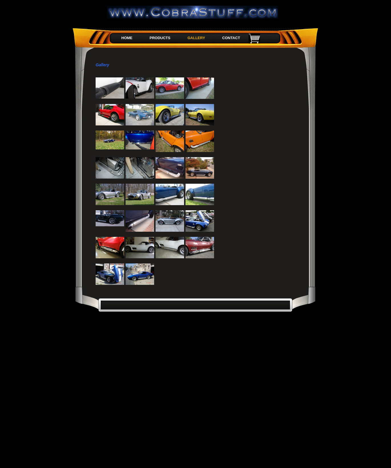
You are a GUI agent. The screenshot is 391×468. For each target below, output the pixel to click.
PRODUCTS (160, 38)
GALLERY (196, 38)
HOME (126, 38)
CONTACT (231, 38)
